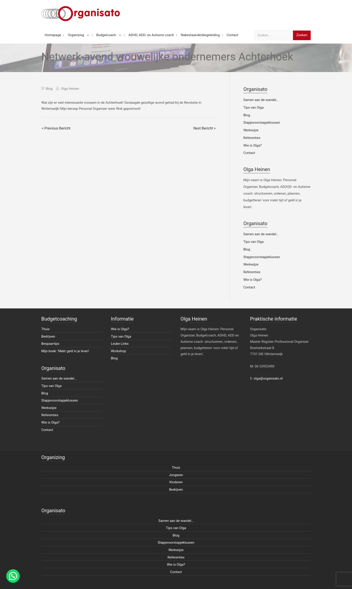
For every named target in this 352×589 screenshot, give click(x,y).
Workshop (118, 351)
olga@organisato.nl (268, 378)
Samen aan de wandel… (260, 100)
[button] (13, 576)
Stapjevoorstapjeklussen (261, 123)
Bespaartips (50, 344)
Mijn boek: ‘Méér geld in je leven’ (65, 351)
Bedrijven (48, 336)
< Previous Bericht (56, 128)
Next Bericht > (205, 128)
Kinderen (176, 482)
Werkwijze (251, 130)
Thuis (45, 329)
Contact (249, 153)
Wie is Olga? (252, 145)
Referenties (251, 138)
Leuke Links (120, 344)
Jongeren (176, 475)
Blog (49, 89)
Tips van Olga (253, 107)
